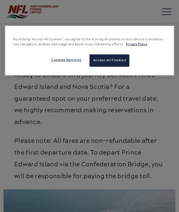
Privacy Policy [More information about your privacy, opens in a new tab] (136, 44)
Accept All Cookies (109, 60)
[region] (89, 50)
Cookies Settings (66, 60)
